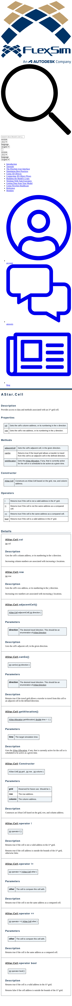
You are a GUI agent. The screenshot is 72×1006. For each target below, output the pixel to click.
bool (6, 519)
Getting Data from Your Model (19, 183)
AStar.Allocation (32, 461)
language (5, 144)
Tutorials (10, 166)
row (6, 431)
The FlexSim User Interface (18, 169)
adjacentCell (10, 448)
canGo (7, 453)
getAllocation (10, 461)
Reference (10, 188)
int (6, 543)
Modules (10, 190)
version (4, 139)
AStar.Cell (9, 481)
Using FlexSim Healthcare (17, 186)
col (6, 425)
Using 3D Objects (14, 174)
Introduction (11, 164)
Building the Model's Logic (18, 178)
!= (5, 506)
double (38, 720)
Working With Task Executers (19, 181)
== (6, 514)
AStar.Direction (39, 633)
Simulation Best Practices (17, 171)
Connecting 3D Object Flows (18, 176)
